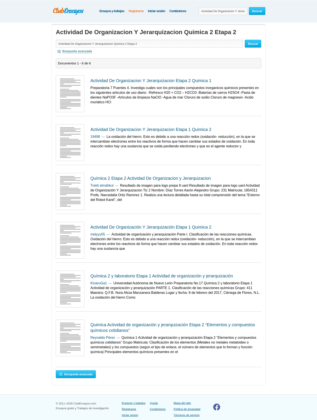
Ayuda (154, 403)
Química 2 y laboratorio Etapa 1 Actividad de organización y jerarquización (161, 276)
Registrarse (136, 11)
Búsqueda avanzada (76, 374)
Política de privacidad (187, 409)
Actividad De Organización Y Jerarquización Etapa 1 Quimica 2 (150, 227)
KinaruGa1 (98, 283)
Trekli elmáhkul (102, 185)
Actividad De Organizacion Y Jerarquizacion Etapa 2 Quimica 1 (150, 80)
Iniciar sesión (156, 11)
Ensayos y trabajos (111, 11)
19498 (95, 136)
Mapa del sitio (182, 403)
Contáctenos (177, 11)
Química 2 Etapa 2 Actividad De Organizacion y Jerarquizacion (150, 178)
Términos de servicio (187, 415)
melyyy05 (97, 234)
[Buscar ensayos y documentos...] (223, 11)
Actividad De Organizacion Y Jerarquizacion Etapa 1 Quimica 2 (150, 129)
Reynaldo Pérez (102, 337)
